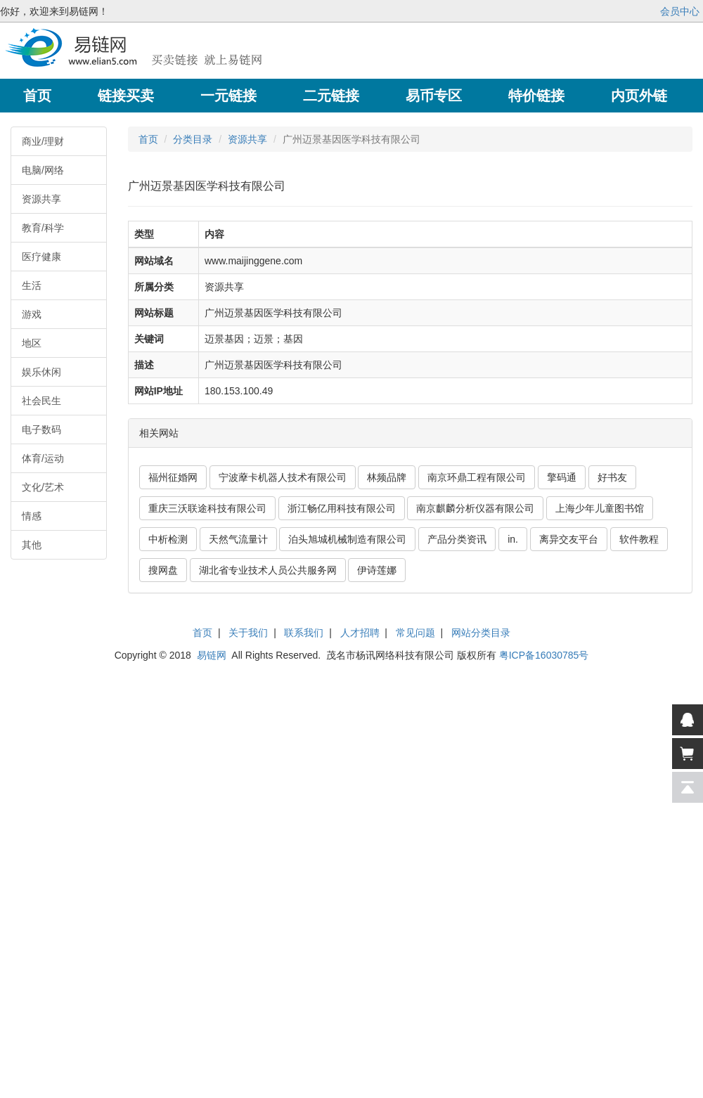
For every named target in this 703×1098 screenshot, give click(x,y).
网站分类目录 (480, 632)
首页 (148, 139)
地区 (31, 343)
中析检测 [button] (168, 539)
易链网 (211, 655)
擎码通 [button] (561, 477)
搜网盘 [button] (163, 570)
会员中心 (679, 11)
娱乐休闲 (41, 371)
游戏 (31, 314)
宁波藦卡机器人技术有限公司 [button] (283, 477)
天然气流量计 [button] (238, 539)
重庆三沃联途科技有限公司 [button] (207, 508)
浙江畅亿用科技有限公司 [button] (342, 508)
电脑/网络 (43, 170)
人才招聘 (360, 632)
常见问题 (415, 632)
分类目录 (192, 139)
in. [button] (513, 539)
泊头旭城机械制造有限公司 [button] (347, 539)
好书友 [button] (612, 477)
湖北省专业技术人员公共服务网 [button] (268, 570)
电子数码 (41, 429)
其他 (31, 544)
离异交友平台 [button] (568, 539)
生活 (31, 285)
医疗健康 (41, 256)
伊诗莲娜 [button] (376, 570)
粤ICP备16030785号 (544, 655)
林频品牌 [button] (386, 477)
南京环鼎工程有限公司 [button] (476, 477)
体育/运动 (43, 458)
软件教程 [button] (639, 539)
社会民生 (41, 400)
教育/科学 (43, 227)
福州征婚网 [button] (173, 477)
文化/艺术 (43, 487)
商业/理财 (43, 141)
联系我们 (303, 632)
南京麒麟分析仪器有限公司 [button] (475, 508)
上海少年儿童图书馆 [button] (599, 508)
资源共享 (41, 199)
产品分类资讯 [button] (456, 539)
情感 (31, 516)
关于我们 (248, 632)
